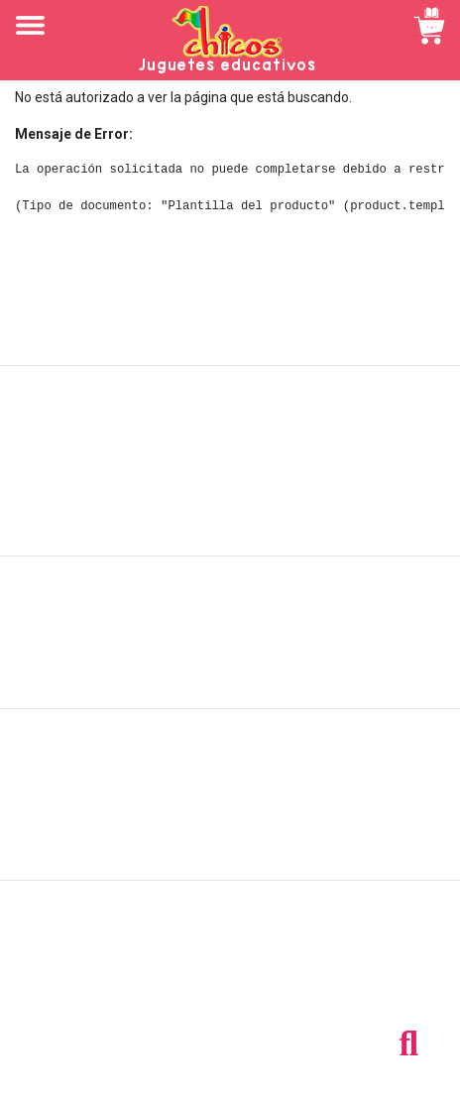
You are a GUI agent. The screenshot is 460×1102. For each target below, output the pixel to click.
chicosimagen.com (288, 1075)
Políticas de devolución (230, 643)
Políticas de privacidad (230, 664)
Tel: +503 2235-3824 (230, 966)
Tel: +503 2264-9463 (230, 988)
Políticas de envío (230, 621)
